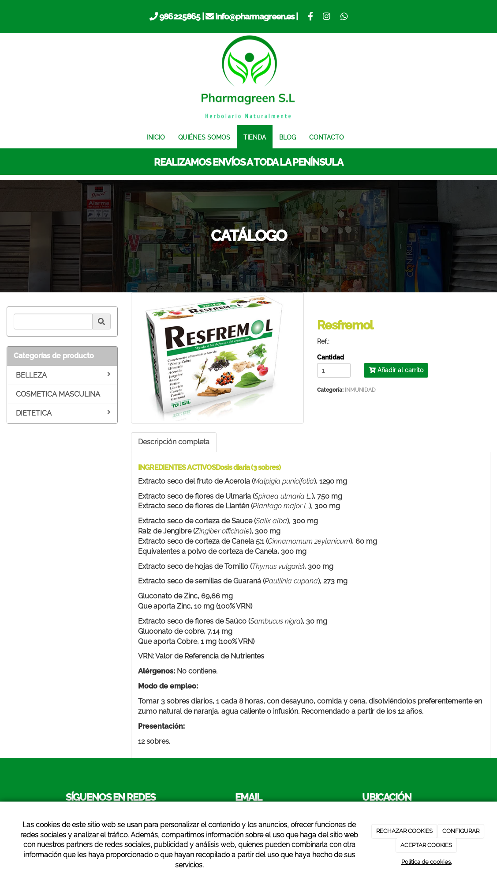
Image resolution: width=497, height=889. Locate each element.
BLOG (287, 137)
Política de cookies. (426, 862)
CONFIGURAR (460, 831)
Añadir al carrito (396, 370)
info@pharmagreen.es (254, 16)
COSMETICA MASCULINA (58, 394)
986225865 (179, 16)
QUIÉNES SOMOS (204, 137)
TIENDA (254, 137)
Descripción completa (173, 442)
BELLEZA (63, 375)
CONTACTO (326, 137)
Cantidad (330, 358)
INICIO (156, 137)
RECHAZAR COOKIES (404, 831)
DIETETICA (63, 413)
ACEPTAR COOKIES (426, 845)
